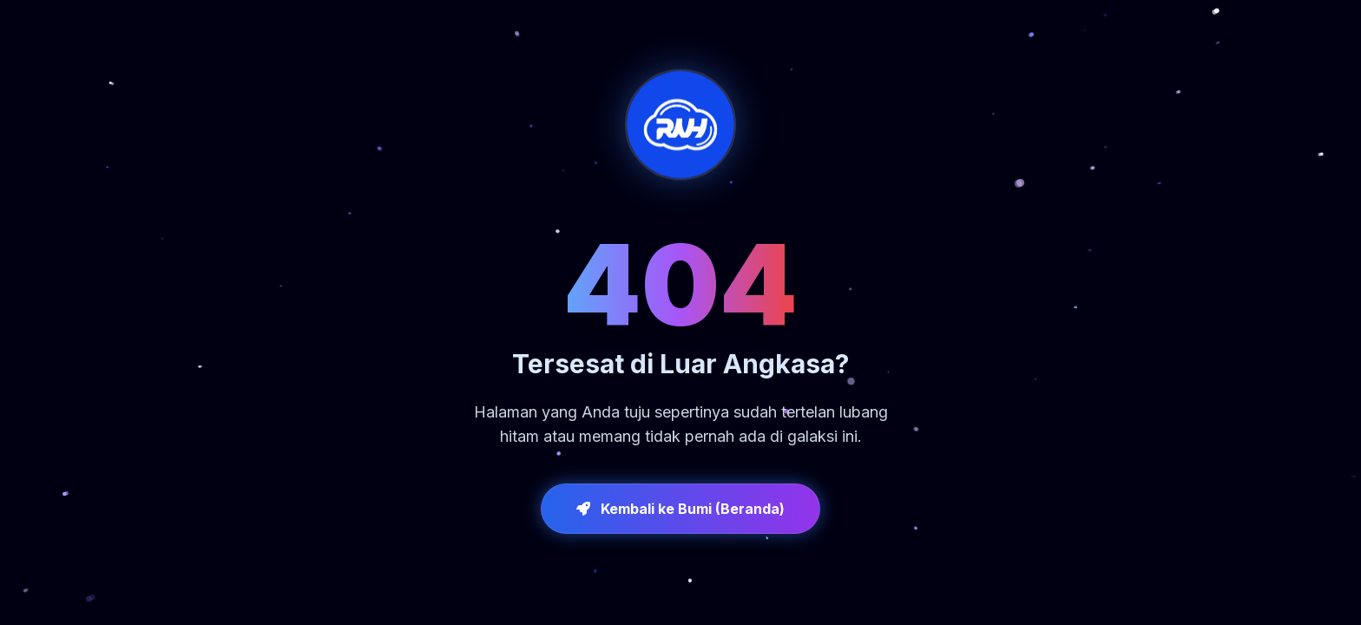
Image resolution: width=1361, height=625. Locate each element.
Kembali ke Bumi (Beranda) (680, 508)
